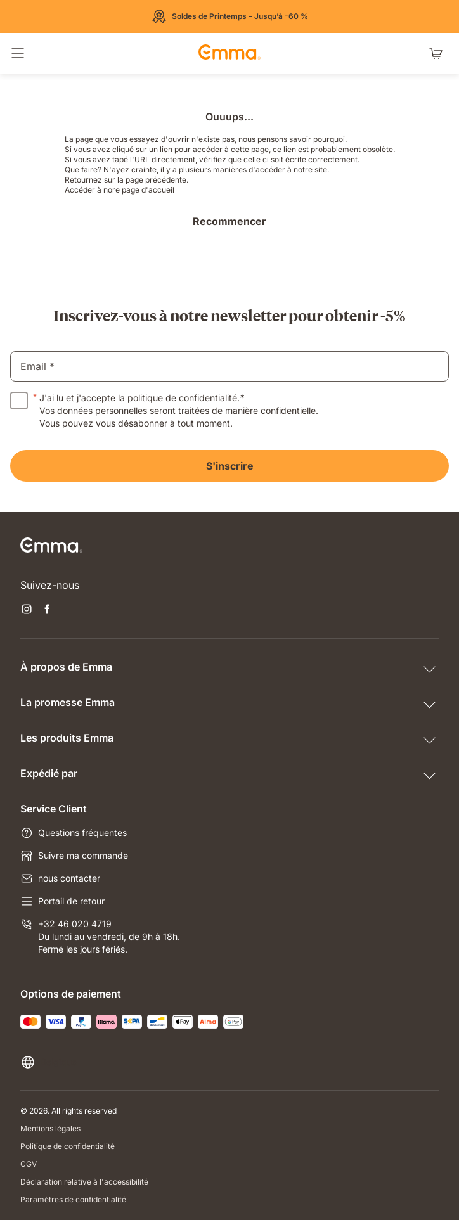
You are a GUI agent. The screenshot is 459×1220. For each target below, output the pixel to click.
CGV (28, 1164)
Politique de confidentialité (67, 1146)
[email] (229, 366)
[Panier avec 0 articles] (439, 53)
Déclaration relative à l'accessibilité (84, 1181)
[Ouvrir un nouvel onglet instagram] (26, 610)
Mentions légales (50, 1128)
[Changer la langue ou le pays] (48, 1062)
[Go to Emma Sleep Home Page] (229, 53)
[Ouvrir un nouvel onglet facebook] (47, 610)
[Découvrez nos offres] (230, 16)
